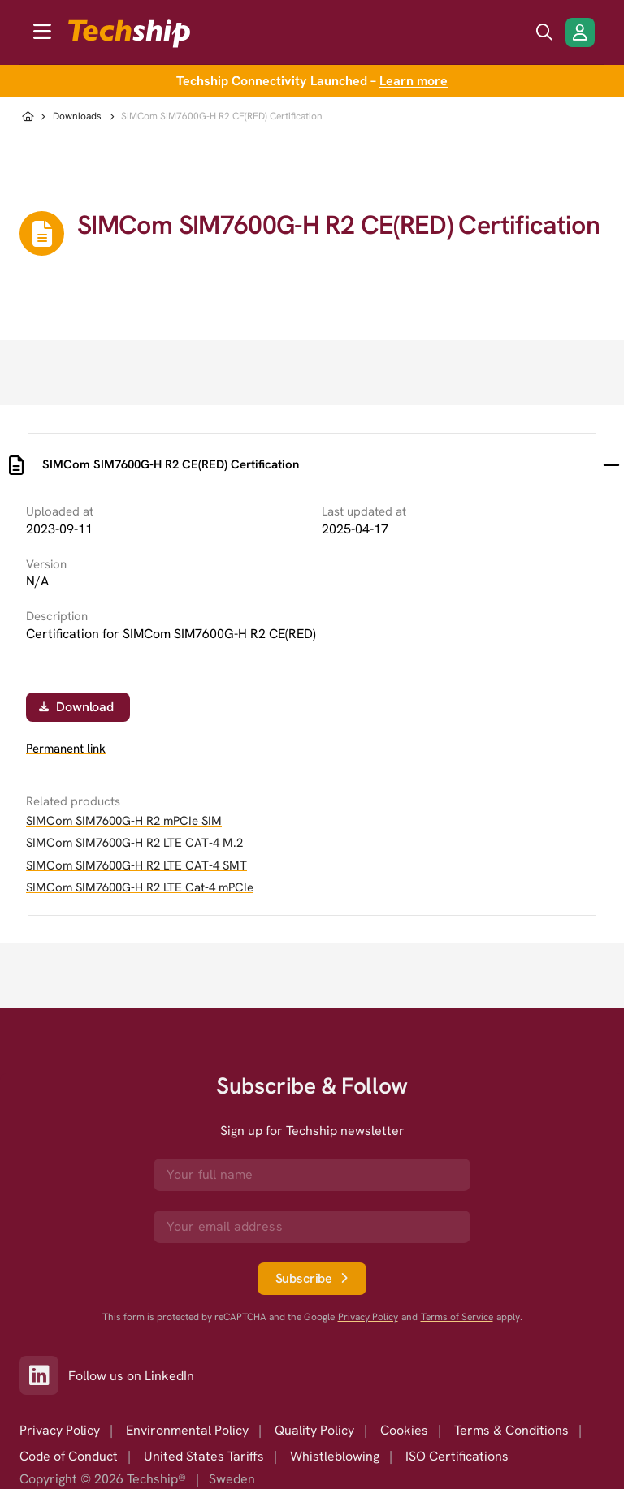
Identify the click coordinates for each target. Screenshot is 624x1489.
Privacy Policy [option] (60, 1430)
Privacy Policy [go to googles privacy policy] (368, 1317)
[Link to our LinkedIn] (44, 1375)
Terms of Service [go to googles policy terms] (457, 1317)
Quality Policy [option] (314, 1430)
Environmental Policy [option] (187, 1430)
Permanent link (66, 749)
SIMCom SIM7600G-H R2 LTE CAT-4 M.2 (134, 843)
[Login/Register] (580, 32)
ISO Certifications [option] (457, 1456)
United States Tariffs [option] (204, 1456)
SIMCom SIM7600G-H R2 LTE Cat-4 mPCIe (140, 887)
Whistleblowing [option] (334, 1456)
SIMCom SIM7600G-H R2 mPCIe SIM (124, 821)
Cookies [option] (404, 1430)
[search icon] (544, 32)
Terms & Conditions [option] (511, 1430)
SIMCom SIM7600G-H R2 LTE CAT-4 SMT (136, 865)
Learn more (413, 80)
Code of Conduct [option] (69, 1456)
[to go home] (129, 33)
